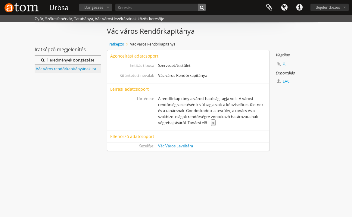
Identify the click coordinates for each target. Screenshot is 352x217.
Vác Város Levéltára (175, 146)
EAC (283, 81)
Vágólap (269, 7)
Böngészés (93, 7)
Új (284, 63)
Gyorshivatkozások (299, 7)
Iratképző (116, 44)
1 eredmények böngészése (67, 60)
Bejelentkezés (328, 7)
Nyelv (284, 7)
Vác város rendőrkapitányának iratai (68, 68)
